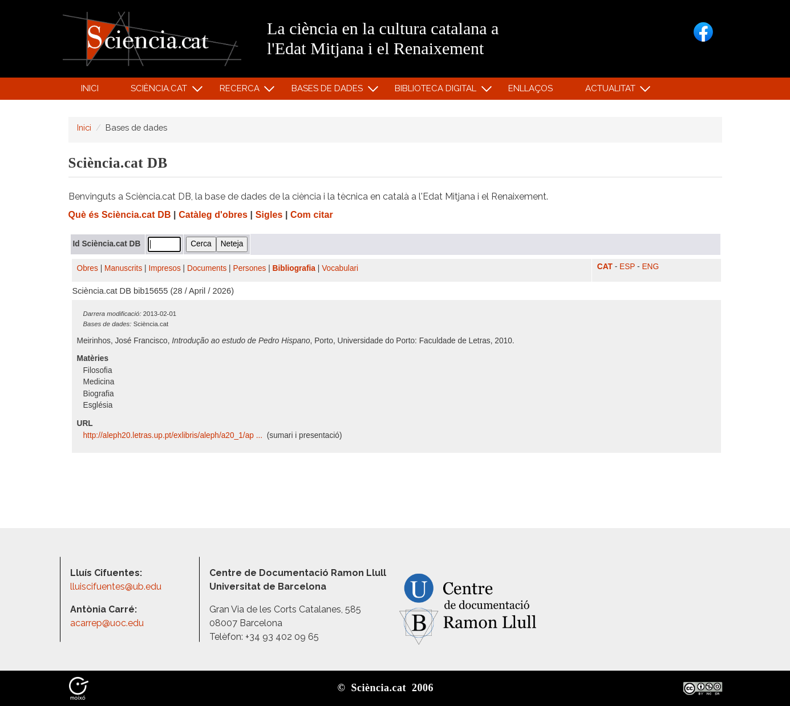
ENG (650, 266)
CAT (605, 266)
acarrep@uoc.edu (107, 623)
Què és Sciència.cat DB (119, 215)
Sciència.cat (161, 91)
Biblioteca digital (437, 91)
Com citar (311, 215)
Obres (87, 268)
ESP (627, 266)
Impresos (164, 268)
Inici (90, 88)
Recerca (241, 91)
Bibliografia (294, 268)
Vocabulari (340, 268)
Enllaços (530, 88)
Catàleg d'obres (213, 215)
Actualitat (611, 91)
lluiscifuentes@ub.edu (117, 586)
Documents (206, 268)
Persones (249, 268)
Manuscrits (123, 268)
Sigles (269, 215)
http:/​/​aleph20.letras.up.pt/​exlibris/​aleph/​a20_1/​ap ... (174, 435)
